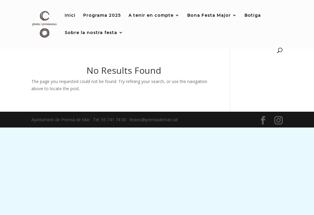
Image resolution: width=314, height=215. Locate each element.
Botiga (253, 15)
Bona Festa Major (209, 15)
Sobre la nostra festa (91, 32)
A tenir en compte (151, 15)
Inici (70, 15)
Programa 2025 (102, 15)
